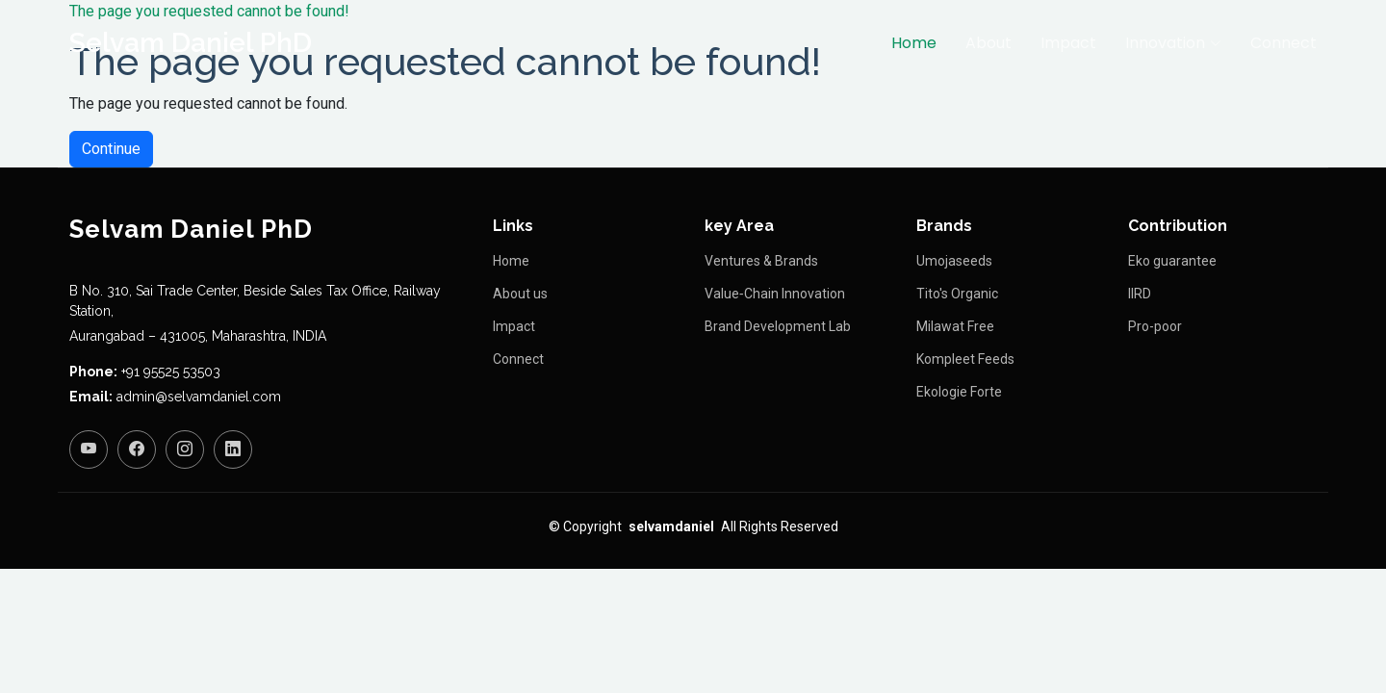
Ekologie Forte (959, 391)
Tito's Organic (957, 293)
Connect (1283, 43)
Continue (111, 149)
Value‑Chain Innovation (775, 293)
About (988, 43)
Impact (1068, 43)
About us (520, 293)
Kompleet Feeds (965, 359)
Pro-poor (1155, 326)
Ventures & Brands (761, 261)
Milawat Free (955, 326)
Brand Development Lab (778, 326)
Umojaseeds (954, 261)
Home (914, 43)
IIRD (1139, 293)
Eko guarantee (1172, 261)
